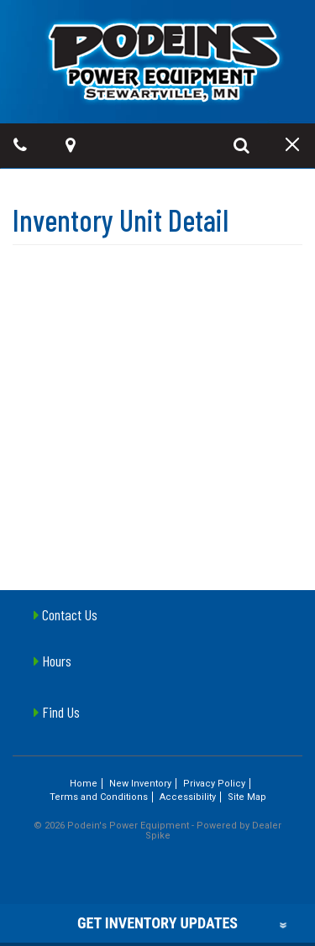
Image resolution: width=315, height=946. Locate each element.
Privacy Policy (214, 783)
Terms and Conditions (99, 797)
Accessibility (188, 797)
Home (83, 783)
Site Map (247, 797)
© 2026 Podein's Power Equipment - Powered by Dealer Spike (157, 830)
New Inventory (140, 783)
